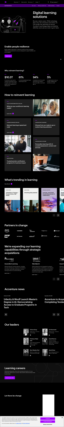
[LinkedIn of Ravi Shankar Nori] (30, 355)
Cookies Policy (18, 423)
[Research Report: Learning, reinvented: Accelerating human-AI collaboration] (49, 200)
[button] (8, 56)
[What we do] (16, 2)
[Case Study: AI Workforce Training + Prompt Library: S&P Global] (12, 200)
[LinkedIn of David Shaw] (49, 355)
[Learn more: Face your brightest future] (8, 273)
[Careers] (37, 2)
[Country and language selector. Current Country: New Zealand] (54, 2)
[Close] (62, 417)
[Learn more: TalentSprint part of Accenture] (35, 274)
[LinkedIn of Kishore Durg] (30, 335)
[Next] (58, 215)
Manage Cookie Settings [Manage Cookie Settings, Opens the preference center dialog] (47, 424)
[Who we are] (31, 2)
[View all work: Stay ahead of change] (8, 183)
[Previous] (54, 314)
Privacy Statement (26, 423)
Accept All (48, 418)
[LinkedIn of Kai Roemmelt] (49, 335)
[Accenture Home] (6, 2)
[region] (32, 421)
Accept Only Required (48, 421)
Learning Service (8, 5)
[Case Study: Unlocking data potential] (31, 200)
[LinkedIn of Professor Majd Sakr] (30, 346)
